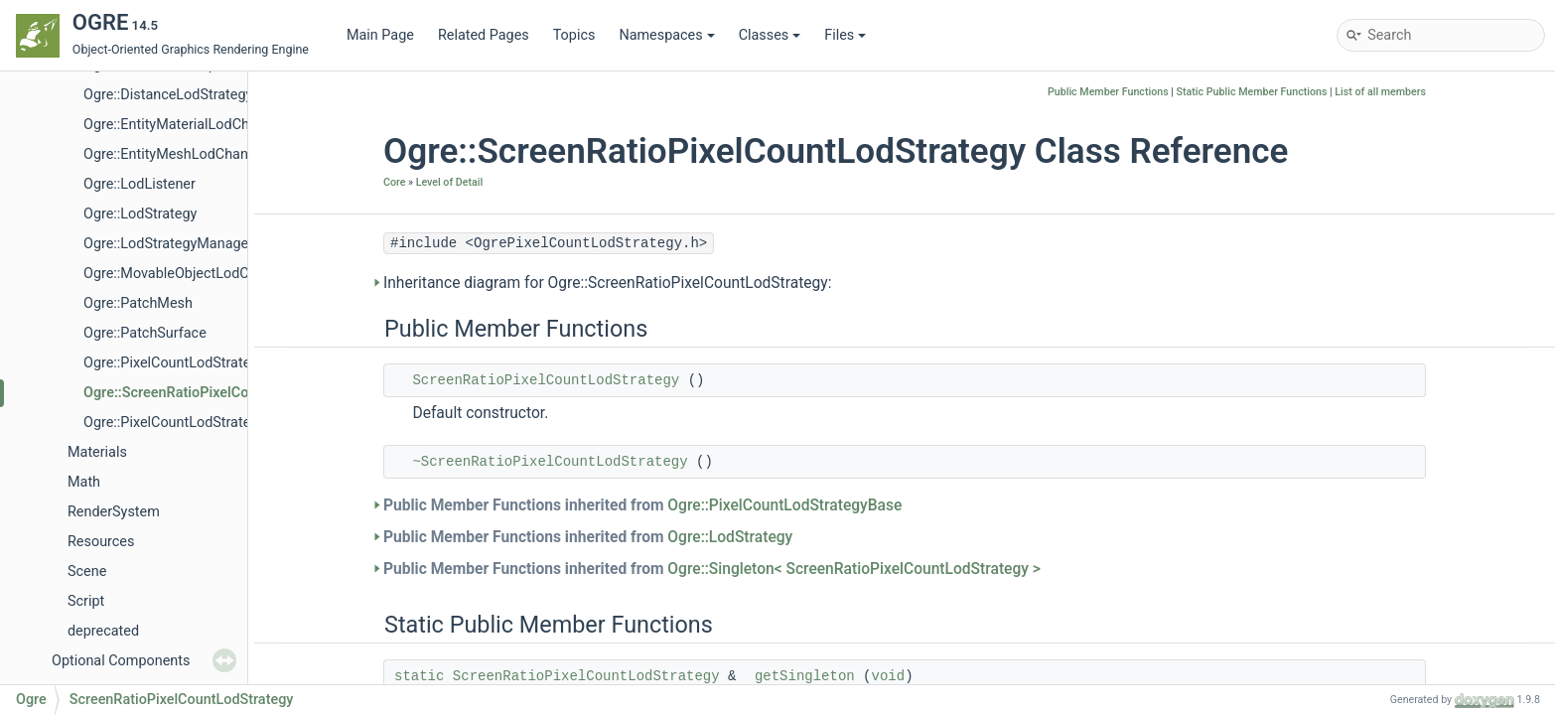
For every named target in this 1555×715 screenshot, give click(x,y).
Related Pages (483, 35)
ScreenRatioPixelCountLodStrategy (545, 380)
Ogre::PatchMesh (138, 303)
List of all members (1380, 91)
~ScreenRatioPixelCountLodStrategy (549, 462)
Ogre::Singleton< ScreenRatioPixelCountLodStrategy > (854, 569)
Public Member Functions (1108, 91)
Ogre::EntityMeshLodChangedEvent (195, 154)
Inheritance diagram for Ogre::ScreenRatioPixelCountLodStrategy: (607, 283)
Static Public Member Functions (1252, 91)
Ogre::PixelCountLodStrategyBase (190, 363)
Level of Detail (450, 182)
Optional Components (121, 660)
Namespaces (666, 35)
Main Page (380, 35)
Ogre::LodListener (139, 184)
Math (84, 482)
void (889, 676)
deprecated (103, 631)
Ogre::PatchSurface (145, 333)
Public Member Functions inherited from (642, 505)
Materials (97, 452)
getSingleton (805, 676)
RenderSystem (114, 511)
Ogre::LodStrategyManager (168, 243)
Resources (101, 541)
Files (845, 35)
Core (394, 182)
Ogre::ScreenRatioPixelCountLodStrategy (215, 392)
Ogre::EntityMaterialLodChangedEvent (203, 124)
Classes (770, 35)
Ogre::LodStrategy (140, 214)
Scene (87, 571)
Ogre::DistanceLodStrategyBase (183, 94)
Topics (574, 35)
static (419, 676)
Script (86, 601)
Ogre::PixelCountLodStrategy (174, 422)
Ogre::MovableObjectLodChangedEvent (207, 273)
